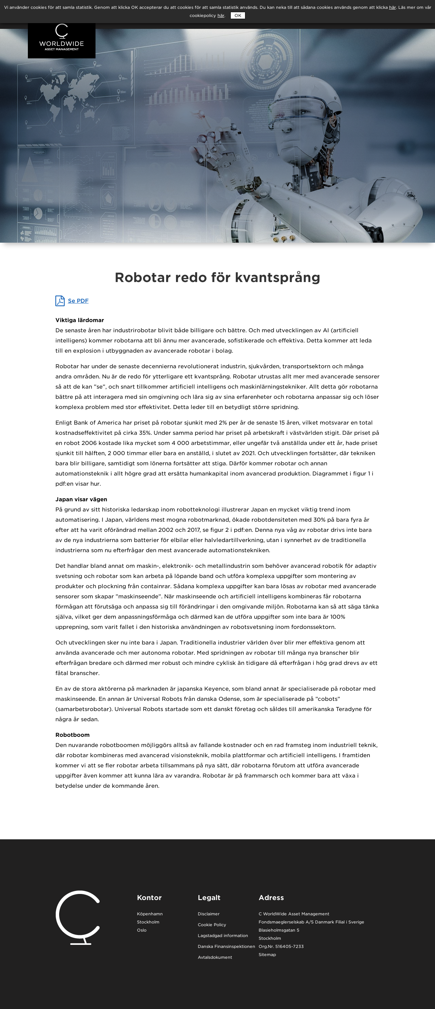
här (221, 15)
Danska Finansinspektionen (226, 947)
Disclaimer (209, 914)
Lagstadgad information (223, 936)
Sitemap (267, 955)
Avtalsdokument (215, 957)
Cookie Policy (212, 925)
